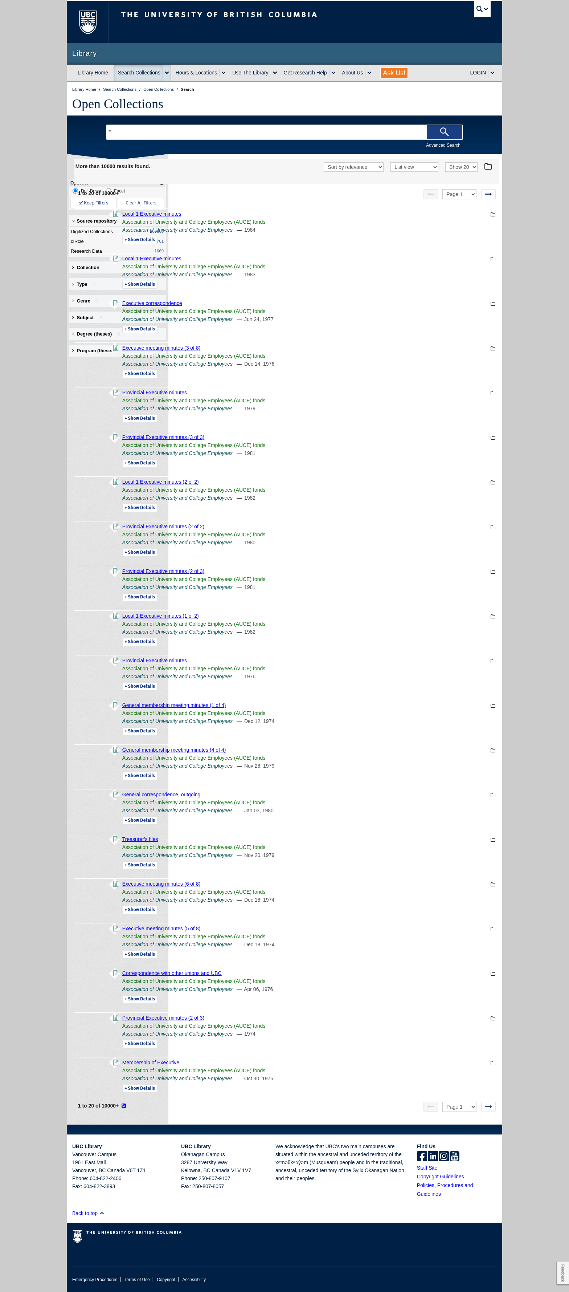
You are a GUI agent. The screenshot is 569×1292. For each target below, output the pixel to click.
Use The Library (250, 73)
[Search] (444, 132)
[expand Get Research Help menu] (333, 73)
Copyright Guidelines (440, 1176)
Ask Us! (394, 73)
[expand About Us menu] (369, 73)
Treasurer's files (239, 839)
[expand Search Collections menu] (167, 73)
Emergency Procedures (94, 1279)
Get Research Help (305, 73)
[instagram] (444, 1156)
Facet (115, 191)
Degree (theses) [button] (97, 334)
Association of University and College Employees (276, 230)
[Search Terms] (284, 132)
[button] (102, 1213)
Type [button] (85, 284)
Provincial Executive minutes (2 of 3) (262, 571)
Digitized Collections (116, 231)
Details (239, 240)
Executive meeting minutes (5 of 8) (260, 928)
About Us (352, 73)
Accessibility (194, 1279)
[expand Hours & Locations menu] (223, 73)
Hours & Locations (196, 73)
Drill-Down (87, 191)
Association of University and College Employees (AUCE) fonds (293, 222)
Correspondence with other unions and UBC (271, 973)
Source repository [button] (94, 221)
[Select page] (459, 194)
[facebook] (422, 1156)
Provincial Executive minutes (253, 392)
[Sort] (354, 167)
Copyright (166, 1279)
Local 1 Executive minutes (251, 214)
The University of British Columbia (88, 22)
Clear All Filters (141, 203)
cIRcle (116, 241)
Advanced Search (443, 145)
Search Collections (139, 73)
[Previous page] (430, 194)
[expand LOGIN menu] (492, 73)
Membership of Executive (249, 1062)
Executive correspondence (251, 303)
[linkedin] (433, 1156)
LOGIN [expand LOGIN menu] (478, 73)
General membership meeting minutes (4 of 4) (273, 750)
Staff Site (427, 1168)
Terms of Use (137, 1279)
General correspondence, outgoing (260, 794)
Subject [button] (88, 317)
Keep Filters (93, 203)
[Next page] (488, 194)
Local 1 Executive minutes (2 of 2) (259, 482)
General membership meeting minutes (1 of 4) (273, 705)
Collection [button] (85, 267)
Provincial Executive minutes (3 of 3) (262, 437)
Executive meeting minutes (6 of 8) (260, 884)
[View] (414, 167)
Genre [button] (86, 301)
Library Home (93, 73)
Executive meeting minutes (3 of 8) (260, 348)
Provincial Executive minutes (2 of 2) (262, 526)
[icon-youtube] (454, 1156)
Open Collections (117, 104)
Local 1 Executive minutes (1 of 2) (259, 616)
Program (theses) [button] (99, 350)
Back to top (88, 1213)
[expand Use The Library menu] (275, 73)
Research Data (116, 251)
